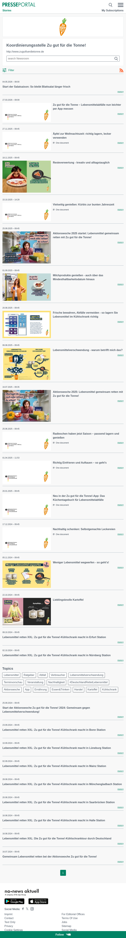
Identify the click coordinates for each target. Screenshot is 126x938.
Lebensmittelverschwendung (86, 675)
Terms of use (70, 918)
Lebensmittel (11, 675)
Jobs (64, 922)
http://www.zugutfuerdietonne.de (25, 51)
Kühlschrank (109, 689)
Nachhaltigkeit (56, 682)
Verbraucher (58, 675)
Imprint (8, 914)
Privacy (8, 926)
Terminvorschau (13, 682)
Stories (6, 10)
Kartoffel (92, 689)
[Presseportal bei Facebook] (22, 909)
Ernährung (40, 689)
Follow (63, 934)
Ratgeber (29, 675)
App (27, 689)
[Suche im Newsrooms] (63, 59)
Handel (78, 689)
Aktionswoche (12, 689)
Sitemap (66, 926)
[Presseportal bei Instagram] (31, 908)
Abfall (42, 675)
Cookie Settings (13, 930)
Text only (9, 922)
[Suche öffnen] (111, 5)
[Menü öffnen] (121, 5)
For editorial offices (73, 914)
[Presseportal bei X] (26, 909)
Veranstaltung (35, 682)
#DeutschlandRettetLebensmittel (88, 682)
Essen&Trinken (60, 689)
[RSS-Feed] (121, 70)
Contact (8, 918)
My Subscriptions (113, 10)
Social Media (69, 930)
